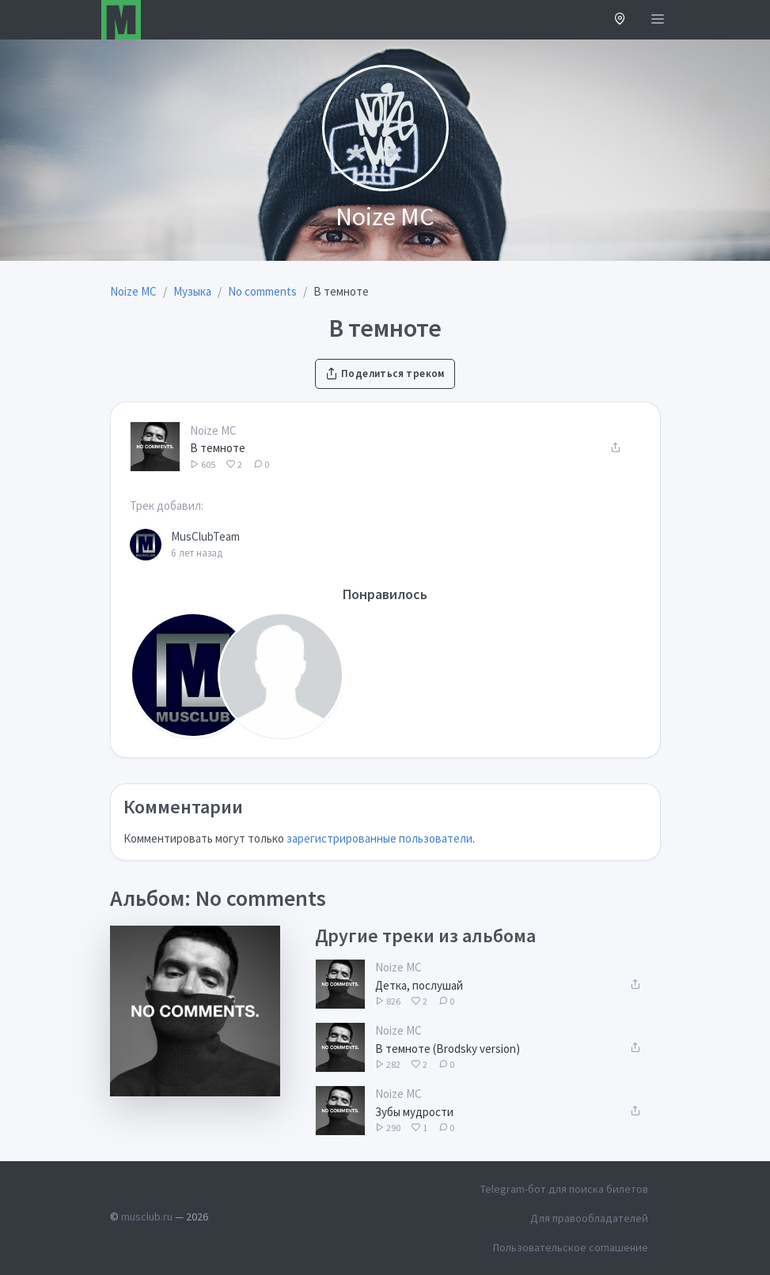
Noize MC (213, 430)
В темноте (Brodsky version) (447, 1048)
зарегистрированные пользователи (379, 838)
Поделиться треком (384, 373)
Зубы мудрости (414, 1111)
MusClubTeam (205, 536)
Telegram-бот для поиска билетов (564, 1189)
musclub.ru (147, 1216)
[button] (620, 20)
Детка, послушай (419, 985)
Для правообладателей (589, 1218)
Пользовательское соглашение (570, 1247)
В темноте (217, 447)
